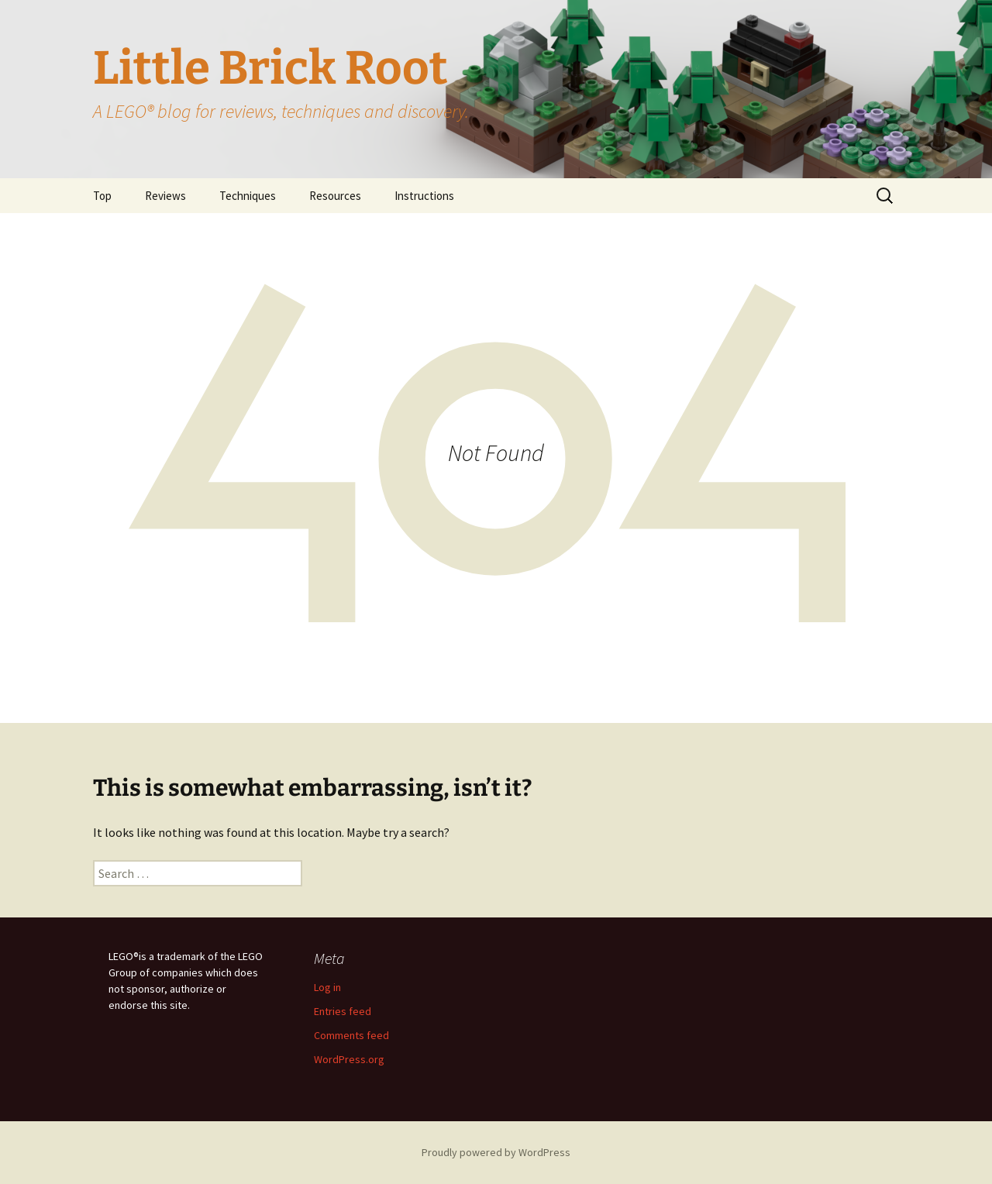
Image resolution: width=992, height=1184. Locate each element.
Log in (327, 987)
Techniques (247, 195)
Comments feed (351, 1035)
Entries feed (342, 1011)
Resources (335, 195)
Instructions (424, 195)
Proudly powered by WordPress (496, 1152)
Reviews (165, 195)
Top (102, 195)
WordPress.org (349, 1059)
